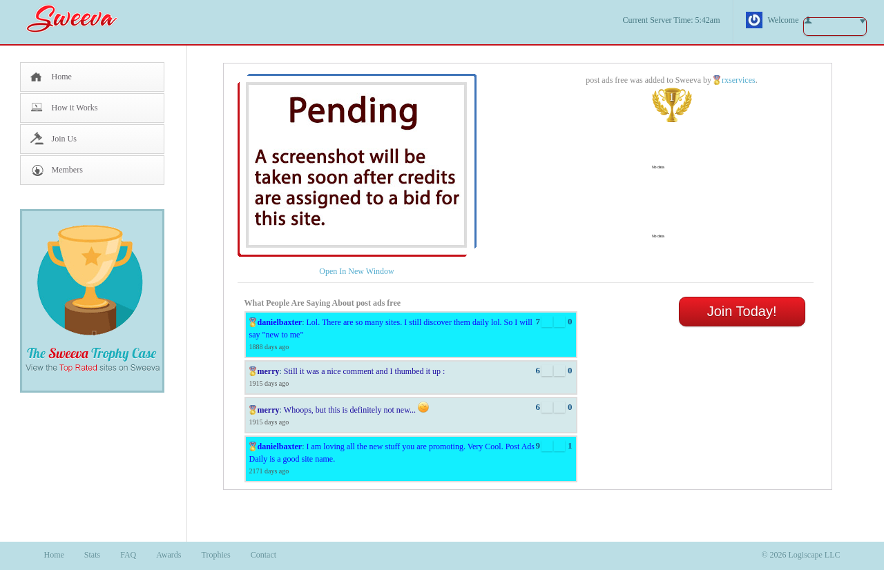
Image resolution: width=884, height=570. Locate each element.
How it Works (75, 107)
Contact (263, 555)
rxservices (739, 80)
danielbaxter (280, 322)
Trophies (216, 555)
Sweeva (79, 18)
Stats (92, 555)
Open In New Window (356, 271)
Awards (168, 555)
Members (67, 170)
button (835, 26)
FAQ (128, 555)
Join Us (64, 139)
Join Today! (742, 311)
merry (269, 371)
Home (62, 76)
